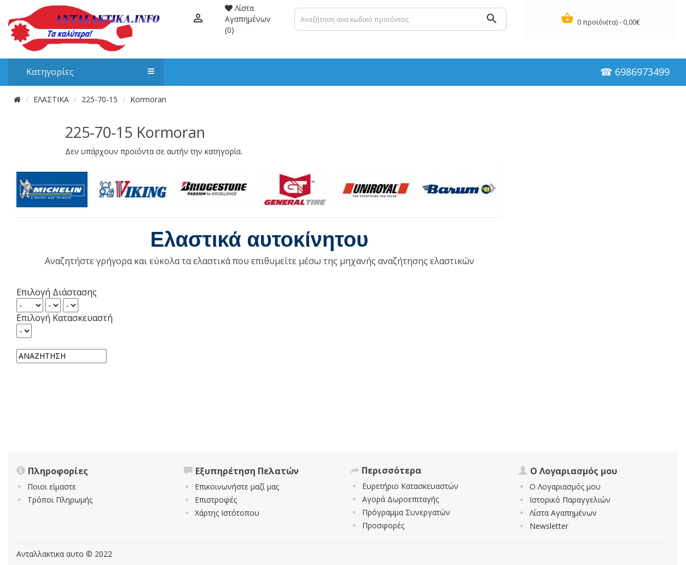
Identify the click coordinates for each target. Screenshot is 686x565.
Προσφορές (383, 525)
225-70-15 (100, 99)
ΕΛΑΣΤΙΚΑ (51, 99)
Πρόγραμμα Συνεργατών (406, 512)
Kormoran (148, 99)
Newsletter (549, 526)
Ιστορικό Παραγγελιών (570, 499)
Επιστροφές (216, 499)
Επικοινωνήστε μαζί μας (237, 486)
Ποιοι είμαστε (51, 486)
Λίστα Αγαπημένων (563, 513)
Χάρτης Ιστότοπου (227, 513)
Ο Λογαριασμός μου (565, 486)
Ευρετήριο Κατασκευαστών (410, 486)
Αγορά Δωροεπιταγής (400, 499)
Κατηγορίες (84, 72)
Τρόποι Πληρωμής (59, 499)
